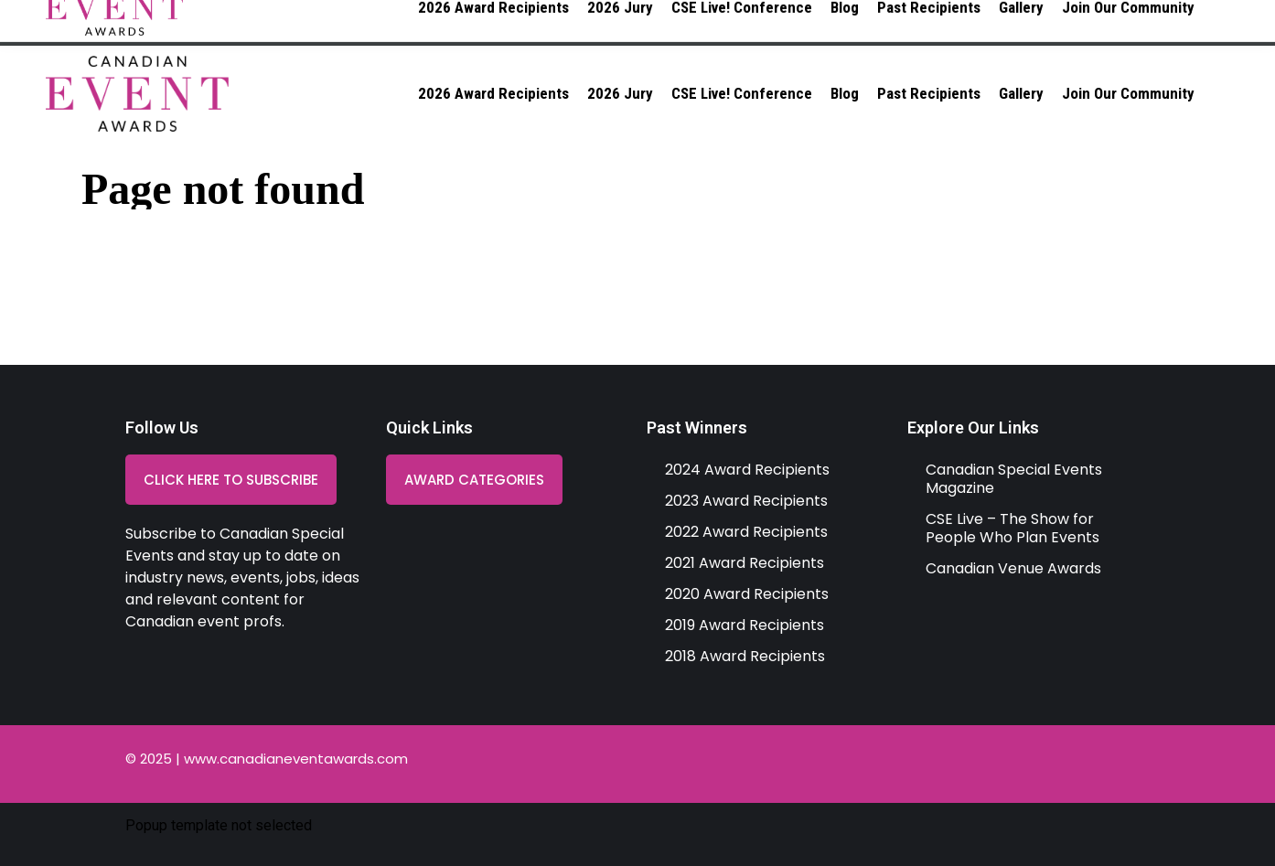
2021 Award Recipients (744, 562)
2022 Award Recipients (746, 531)
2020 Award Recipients (747, 593)
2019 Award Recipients (744, 625)
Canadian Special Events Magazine (1014, 478)
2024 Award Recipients (747, 469)
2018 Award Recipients (745, 656)
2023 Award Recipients (746, 500)
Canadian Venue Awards (1013, 568)
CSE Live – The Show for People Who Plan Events (1012, 528)
